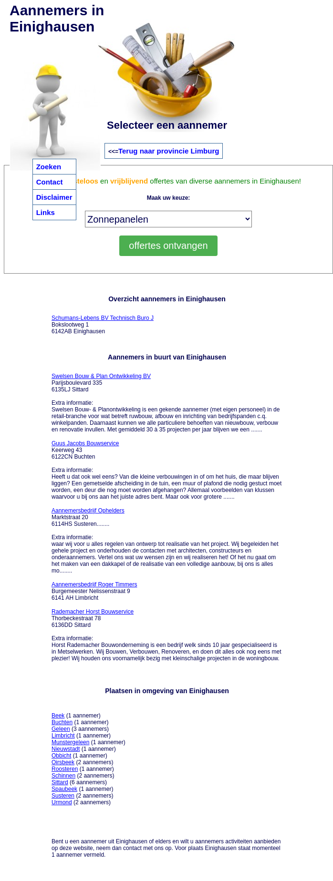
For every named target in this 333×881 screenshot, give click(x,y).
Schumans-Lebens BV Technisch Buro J (103, 318)
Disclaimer (54, 197)
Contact (49, 182)
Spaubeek (64, 789)
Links (45, 212)
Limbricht (63, 735)
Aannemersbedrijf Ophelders (88, 510)
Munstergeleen (70, 742)
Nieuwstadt (66, 749)
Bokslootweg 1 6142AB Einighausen (103, 325)
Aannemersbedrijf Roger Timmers (94, 584)
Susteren (63, 795)
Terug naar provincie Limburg (168, 151)
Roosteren (65, 769)
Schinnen (63, 775)
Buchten (62, 722)
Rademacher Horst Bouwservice (93, 611)
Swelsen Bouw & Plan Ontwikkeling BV (101, 376)
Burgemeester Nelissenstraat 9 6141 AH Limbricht (94, 591)
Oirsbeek (63, 762)
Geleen (61, 729)
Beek (58, 715)
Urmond (62, 802)
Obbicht (61, 755)
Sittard (60, 782)
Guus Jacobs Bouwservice (85, 443)
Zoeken (49, 167)
